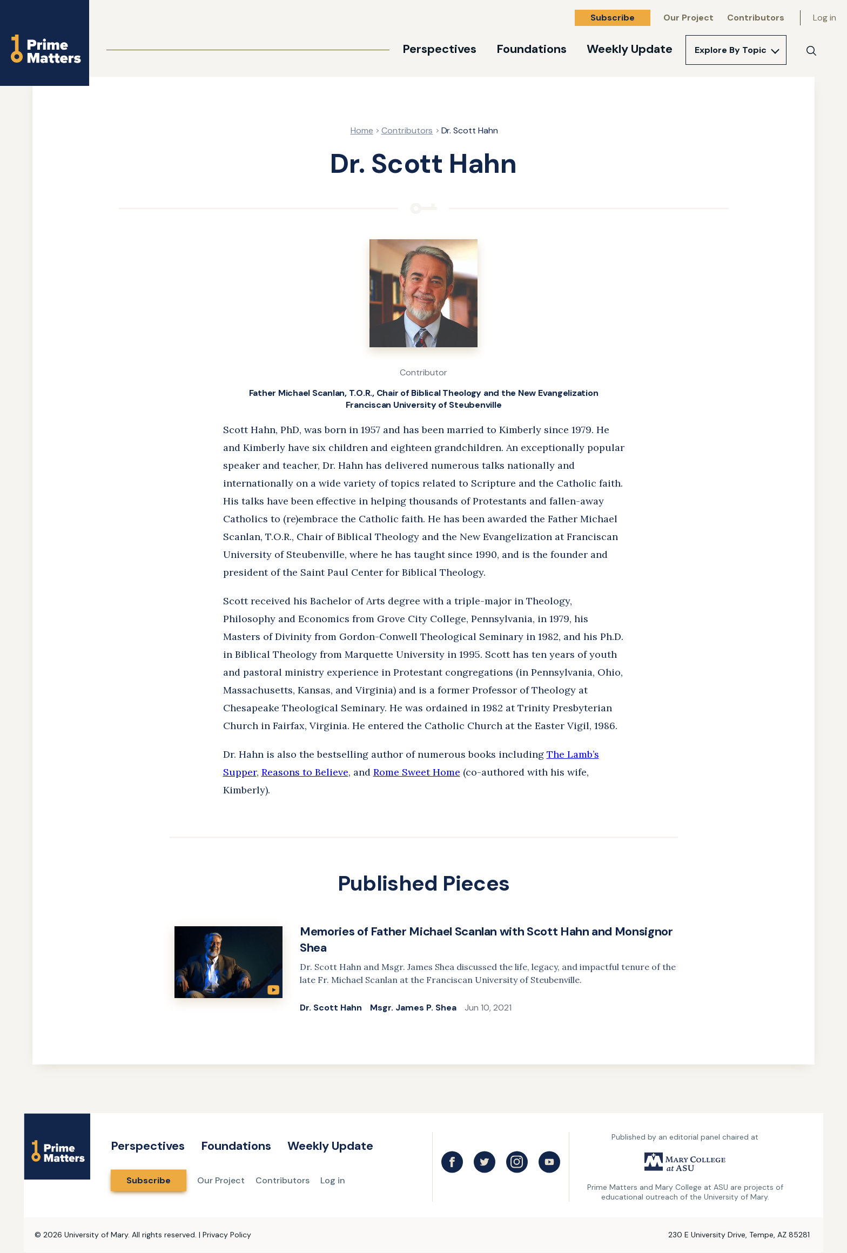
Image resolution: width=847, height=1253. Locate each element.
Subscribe (612, 17)
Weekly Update (630, 49)
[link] (424, 970)
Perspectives (439, 49)
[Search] (811, 51)
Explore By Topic (731, 50)
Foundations (531, 49)
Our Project (688, 17)
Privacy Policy (227, 1234)
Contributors (755, 17)
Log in (824, 17)
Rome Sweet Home (416, 772)
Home (362, 130)
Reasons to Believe (304, 772)
